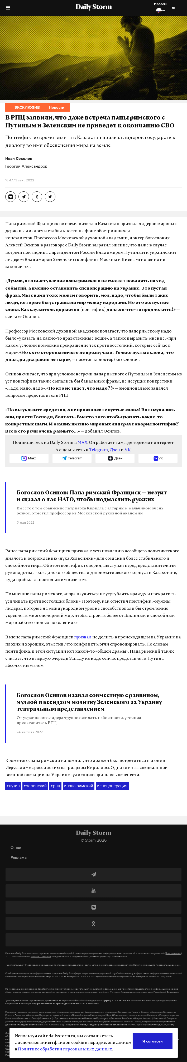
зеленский (35, 785)
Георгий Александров (26, 166)
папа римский (78, 785)
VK (127, 450)
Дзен (115, 450)
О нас (16, 847)
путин (13, 785)
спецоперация (112, 785)
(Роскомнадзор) (173, 953)
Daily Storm (94, 7)
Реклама (19, 857)
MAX (82, 443)
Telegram (98, 450)
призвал (83, 637)
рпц (55, 785)
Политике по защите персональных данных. (156, 965)
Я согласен (152, 1041)
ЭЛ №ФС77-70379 (41, 956)
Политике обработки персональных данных (65, 1049)
